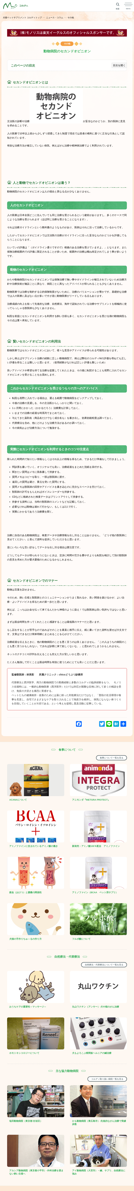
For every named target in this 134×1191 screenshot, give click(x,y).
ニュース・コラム (54, 17)
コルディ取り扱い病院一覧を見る (107, 1066)
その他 (70, 17)
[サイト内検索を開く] (118, 5)
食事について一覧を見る (111, 758)
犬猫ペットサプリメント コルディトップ (22, 17)
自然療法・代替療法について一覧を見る (104, 956)
